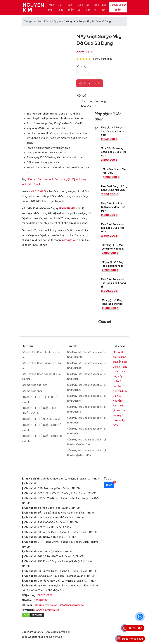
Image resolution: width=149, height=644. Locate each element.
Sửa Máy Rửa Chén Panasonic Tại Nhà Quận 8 (86, 365)
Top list (104, 7)
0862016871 (89, 83)
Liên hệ (96, 7)
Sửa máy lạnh (46, 179)
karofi (110, 484)
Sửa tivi (31, 179)
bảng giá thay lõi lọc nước (119, 420)
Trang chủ (50, 7)
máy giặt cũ (68, 240)
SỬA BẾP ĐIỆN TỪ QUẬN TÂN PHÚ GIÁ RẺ (41, 427)
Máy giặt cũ (58, 21)
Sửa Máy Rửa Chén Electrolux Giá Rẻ (41, 354)
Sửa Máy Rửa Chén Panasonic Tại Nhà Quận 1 (86, 431)
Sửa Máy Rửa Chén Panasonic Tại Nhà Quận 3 (86, 420)
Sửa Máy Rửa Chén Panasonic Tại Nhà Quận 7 (86, 376)
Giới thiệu (60, 7)
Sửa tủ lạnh (34, 184)
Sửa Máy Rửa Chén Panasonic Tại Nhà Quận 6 (86, 387)
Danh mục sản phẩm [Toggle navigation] (118, 7)
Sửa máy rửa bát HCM (34, 384)
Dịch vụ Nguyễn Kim (117, 400)
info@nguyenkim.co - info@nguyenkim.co (59, 604)
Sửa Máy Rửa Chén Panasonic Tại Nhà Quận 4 (86, 409)
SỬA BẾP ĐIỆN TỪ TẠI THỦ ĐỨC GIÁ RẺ (40, 399)
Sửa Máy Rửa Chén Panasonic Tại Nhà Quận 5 (86, 398)
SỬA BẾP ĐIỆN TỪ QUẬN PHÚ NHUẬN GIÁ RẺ (39, 410)
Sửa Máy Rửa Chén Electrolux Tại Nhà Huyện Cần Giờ (86, 442)
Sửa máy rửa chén (32, 390)
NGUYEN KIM (33, 7)
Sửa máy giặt (62, 179)
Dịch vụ (80, 7)
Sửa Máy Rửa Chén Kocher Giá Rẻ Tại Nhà (41, 376)
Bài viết (88, 7)
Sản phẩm (71, 7)
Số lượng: (81, 66)
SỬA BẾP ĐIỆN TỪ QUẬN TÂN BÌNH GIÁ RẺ (42, 438)
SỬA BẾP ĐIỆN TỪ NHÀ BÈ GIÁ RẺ (41, 418)
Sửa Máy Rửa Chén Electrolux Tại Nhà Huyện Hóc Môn (86, 453)
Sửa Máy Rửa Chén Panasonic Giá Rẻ (41, 365)
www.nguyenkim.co (47, 609)
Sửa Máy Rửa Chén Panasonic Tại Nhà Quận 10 (86, 354)
